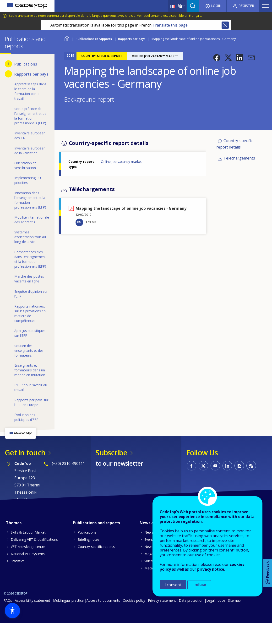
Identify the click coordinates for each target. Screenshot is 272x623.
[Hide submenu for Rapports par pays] (8, 73)
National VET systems (28, 553)
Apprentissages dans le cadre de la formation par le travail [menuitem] (30, 91)
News (148, 532)
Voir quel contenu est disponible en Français (169, 15)
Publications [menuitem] (25, 64)
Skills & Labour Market (28, 532)
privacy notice (210, 569)
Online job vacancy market (121, 161)
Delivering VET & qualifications (34, 539)
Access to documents (103, 600)
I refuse (199, 585)
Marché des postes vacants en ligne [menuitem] (29, 278)
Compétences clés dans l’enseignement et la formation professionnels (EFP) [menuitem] (30, 259)
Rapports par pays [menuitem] (31, 74)
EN (79, 222)
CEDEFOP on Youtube (215, 465)
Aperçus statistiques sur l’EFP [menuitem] (29, 333)
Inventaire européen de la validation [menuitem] (29, 150)
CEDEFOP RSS (251, 465)
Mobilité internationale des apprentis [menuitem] (31, 219)
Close (225, 25)
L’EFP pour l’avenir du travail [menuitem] (30, 387)
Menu (265, 6)
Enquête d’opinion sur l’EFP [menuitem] (31, 293)
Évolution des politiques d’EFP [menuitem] (26, 417)
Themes (14, 522)
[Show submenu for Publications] (8, 63)
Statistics (18, 561)
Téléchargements (239, 158)
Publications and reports (96, 522)
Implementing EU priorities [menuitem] (27, 180)
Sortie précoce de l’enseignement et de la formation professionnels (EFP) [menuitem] (30, 115)
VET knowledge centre (28, 546)
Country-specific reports (96, 546)
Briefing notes (88, 539)
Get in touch (25, 453)
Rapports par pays (131, 39)
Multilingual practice (68, 600)
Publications (87, 532)
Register (246, 5)
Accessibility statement (32, 600)
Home (67, 38)
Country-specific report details (234, 144)
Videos (149, 561)
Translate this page (170, 25)
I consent (173, 584)
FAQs (8, 600)
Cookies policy (134, 600)
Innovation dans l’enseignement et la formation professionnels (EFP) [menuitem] (30, 200)
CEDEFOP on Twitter (203, 465)
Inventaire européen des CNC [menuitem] (29, 135)
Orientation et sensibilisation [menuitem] (25, 165)
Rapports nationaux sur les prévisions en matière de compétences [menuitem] (30, 313)
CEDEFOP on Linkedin (227, 465)
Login (216, 5)
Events (149, 539)
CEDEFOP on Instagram (239, 465)
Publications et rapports (94, 39)
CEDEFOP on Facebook (191, 465)
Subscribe (111, 453)
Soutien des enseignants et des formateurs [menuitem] (29, 350)
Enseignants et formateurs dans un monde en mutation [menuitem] (29, 370)
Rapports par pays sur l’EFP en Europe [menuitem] (31, 402)
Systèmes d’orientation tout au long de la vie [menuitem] (30, 237)
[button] (217, 57)
